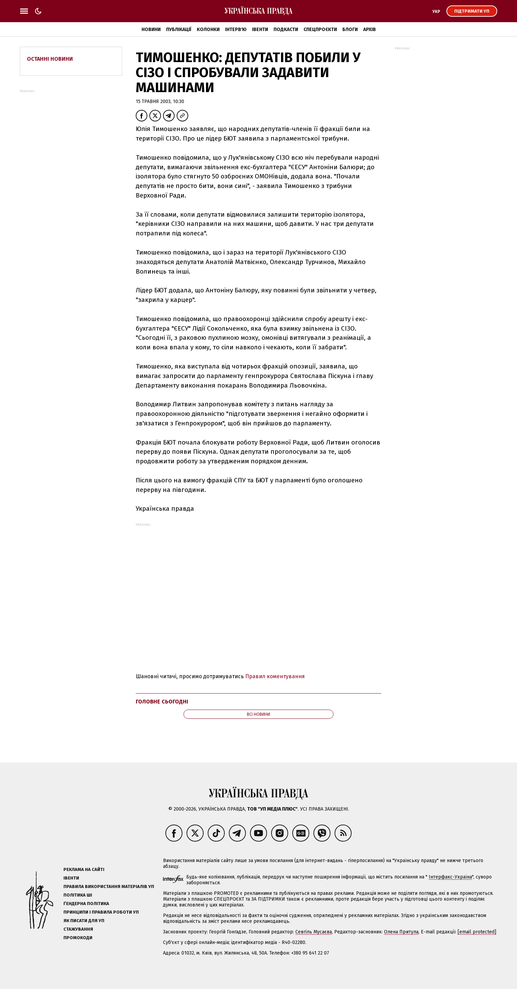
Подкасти (286, 29)
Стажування (78, 929)
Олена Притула (401, 932)
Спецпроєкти (320, 29)
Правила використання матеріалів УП (108, 886)
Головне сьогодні (162, 701)
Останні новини (50, 59)
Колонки (208, 29)
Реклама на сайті (83, 869)
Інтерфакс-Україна (450, 877)
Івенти (260, 29)
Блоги (350, 29)
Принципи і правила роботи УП (101, 912)
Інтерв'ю (236, 29)
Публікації (178, 29)
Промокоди (77, 937)
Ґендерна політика (86, 903)
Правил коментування (275, 676)
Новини (151, 29)
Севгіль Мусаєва (313, 932)
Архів (369, 29)
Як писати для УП (83, 920)
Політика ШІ (77, 895)
